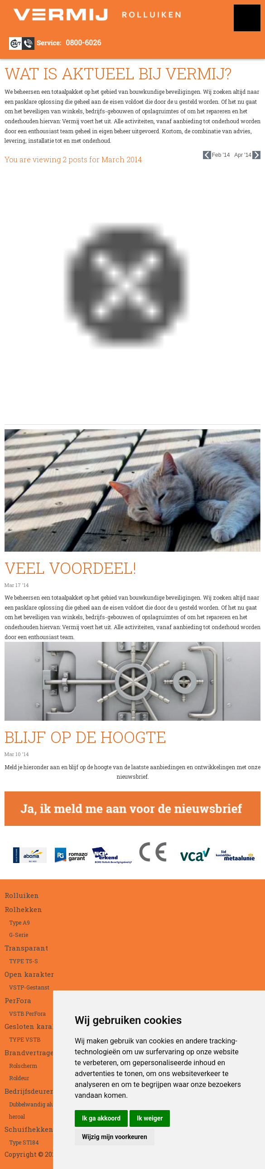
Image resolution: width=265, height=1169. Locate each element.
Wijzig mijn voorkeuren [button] (114, 1136)
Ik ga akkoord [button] (101, 1118)
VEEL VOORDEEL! (70, 567)
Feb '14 (216, 155)
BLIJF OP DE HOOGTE (85, 736)
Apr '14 (247, 155)
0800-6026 (83, 42)
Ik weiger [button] (150, 1118)
